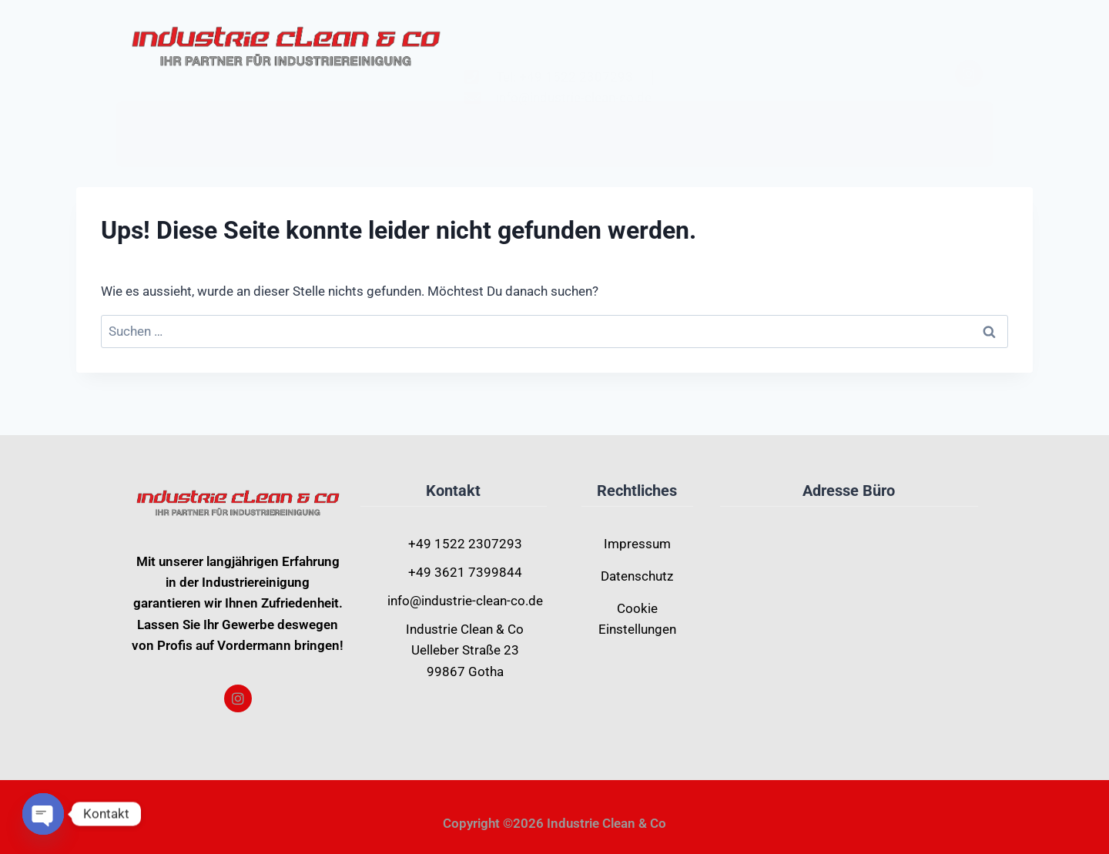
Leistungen (549, 121)
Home (445, 121)
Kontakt (658, 121)
